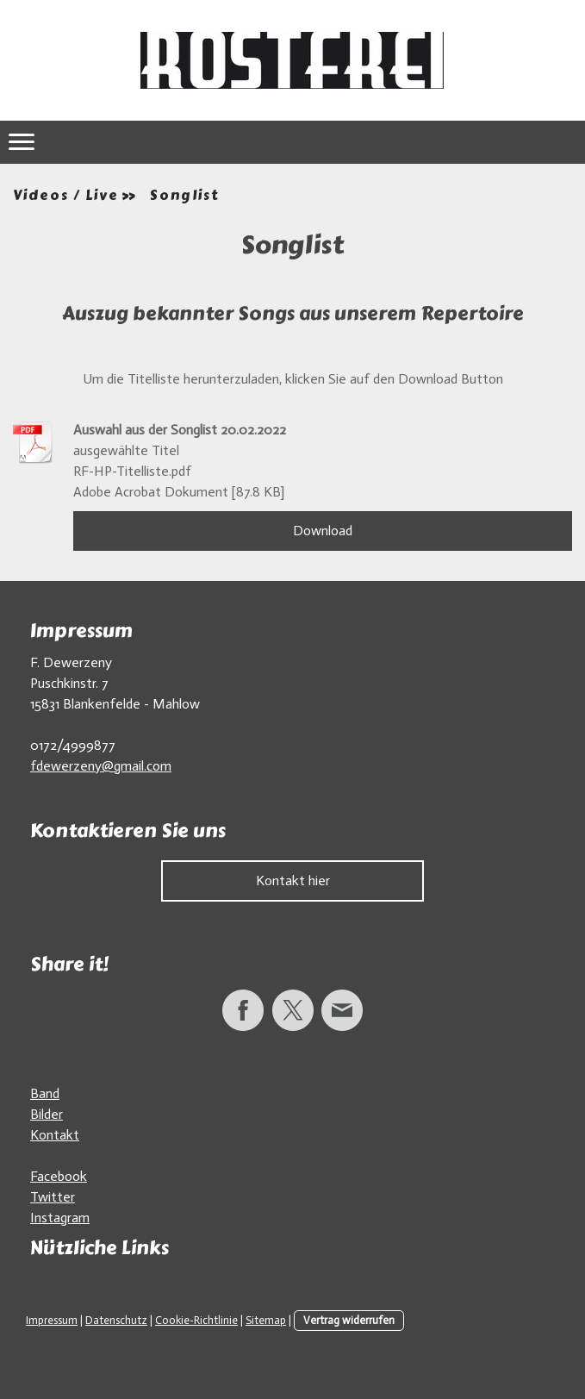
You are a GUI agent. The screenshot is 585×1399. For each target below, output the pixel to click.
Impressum (52, 1320)
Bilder (46, 1114)
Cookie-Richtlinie (196, 1320)
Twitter (52, 1197)
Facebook (58, 1176)
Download (322, 530)
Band (44, 1093)
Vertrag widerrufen (349, 1320)
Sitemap (266, 1320)
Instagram (60, 1217)
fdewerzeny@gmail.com (100, 766)
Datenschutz (116, 1320)
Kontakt (54, 1135)
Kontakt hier (293, 880)
